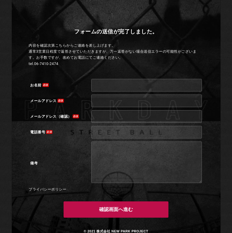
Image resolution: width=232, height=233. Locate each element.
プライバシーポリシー (47, 189)
